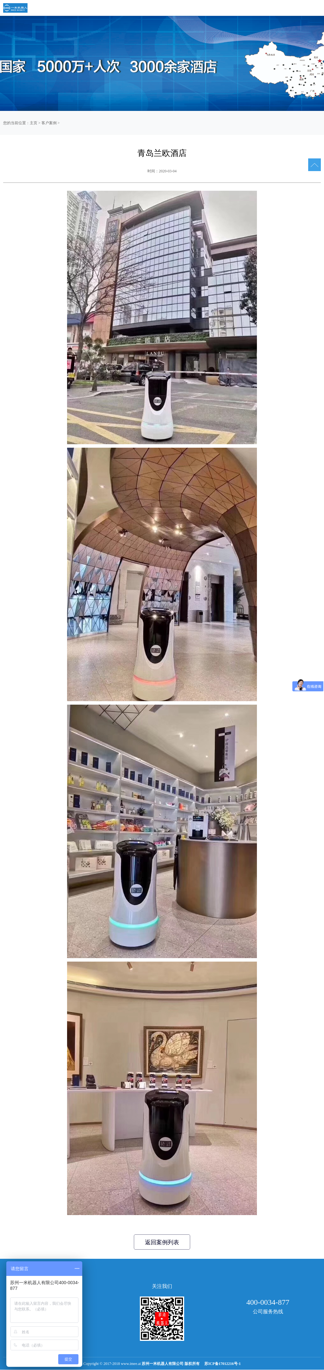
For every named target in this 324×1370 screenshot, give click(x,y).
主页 (33, 123)
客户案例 (49, 123)
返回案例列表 (162, 1242)
